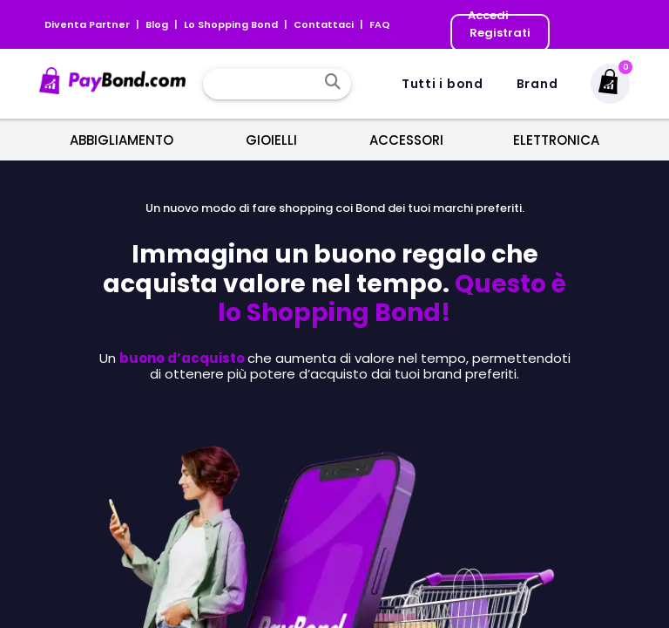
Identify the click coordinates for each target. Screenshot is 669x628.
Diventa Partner (88, 24)
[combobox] (263, 84)
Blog (158, 24)
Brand (537, 83)
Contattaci (325, 24)
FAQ (379, 24)
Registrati (500, 32)
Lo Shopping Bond (232, 24)
